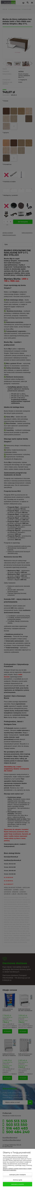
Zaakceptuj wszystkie (17, 1184)
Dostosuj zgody (17, 1180)
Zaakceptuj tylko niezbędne (17, 1174)
